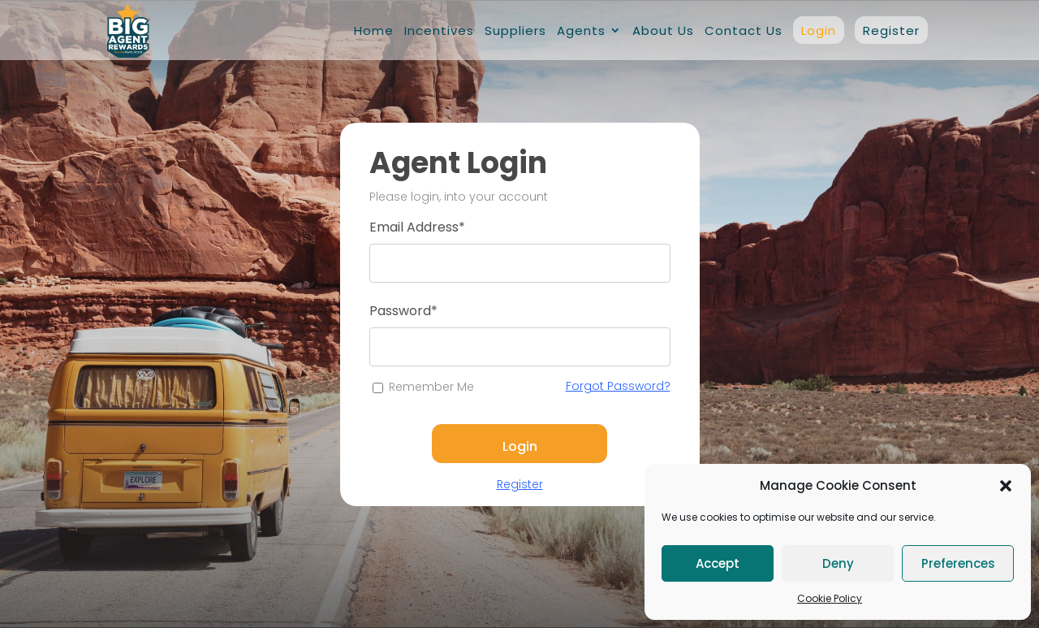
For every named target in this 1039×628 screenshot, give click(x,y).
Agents (581, 30)
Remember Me (431, 387)
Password (403, 310)
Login (818, 30)
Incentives (439, 30)
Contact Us (743, 30)
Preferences (958, 563)
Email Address (417, 227)
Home (374, 30)
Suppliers (515, 30)
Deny (838, 563)
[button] (1006, 486)
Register (891, 30)
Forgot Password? (618, 386)
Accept (717, 563)
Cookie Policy (829, 598)
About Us (663, 30)
